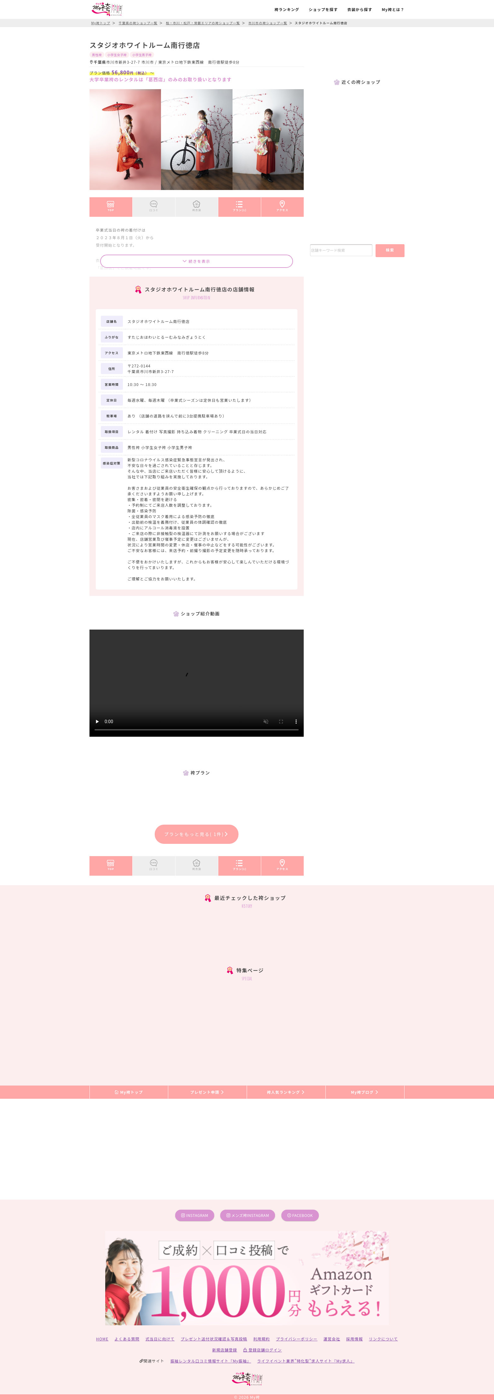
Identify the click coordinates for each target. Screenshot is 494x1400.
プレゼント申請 (207, 1092)
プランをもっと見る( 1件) (196, 834)
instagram (194, 1215)
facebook (300, 1215)
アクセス (283, 205)
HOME (102, 1338)
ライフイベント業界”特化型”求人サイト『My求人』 (305, 1360)
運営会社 (332, 1338)
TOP (111, 205)
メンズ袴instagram (248, 1215)
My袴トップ (129, 1092)
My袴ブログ (365, 1092)
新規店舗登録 (224, 1349)
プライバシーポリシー (297, 1338)
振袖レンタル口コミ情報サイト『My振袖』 (210, 1360)
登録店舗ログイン (262, 1349)
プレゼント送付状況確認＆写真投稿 (214, 1338)
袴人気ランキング (286, 1092)
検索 (390, 249)
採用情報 (354, 1338)
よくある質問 (127, 1338)
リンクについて (383, 1338)
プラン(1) (240, 205)
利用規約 (261, 1338)
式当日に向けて (160, 1338)
